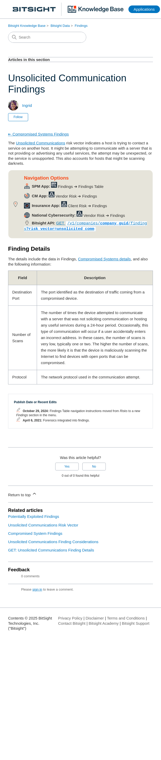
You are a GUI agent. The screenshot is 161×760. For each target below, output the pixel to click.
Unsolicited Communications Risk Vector (43, 524)
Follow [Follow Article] (18, 117)
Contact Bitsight (71, 622)
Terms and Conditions (126, 617)
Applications (144, 9)
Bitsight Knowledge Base (27, 26)
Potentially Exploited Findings (33, 515)
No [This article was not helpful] (94, 465)
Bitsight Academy (104, 622)
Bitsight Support (136, 622)
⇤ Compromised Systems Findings (38, 134)
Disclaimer (95, 617)
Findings (81, 26)
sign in (37, 588)
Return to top (22, 493)
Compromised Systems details (104, 258)
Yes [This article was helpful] (67, 465)
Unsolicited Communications (40, 143)
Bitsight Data (60, 26)
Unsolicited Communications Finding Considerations (53, 540)
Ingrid (27, 105)
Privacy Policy (70, 617)
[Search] (47, 37)
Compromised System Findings (35, 532)
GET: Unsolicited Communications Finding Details (51, 549)
